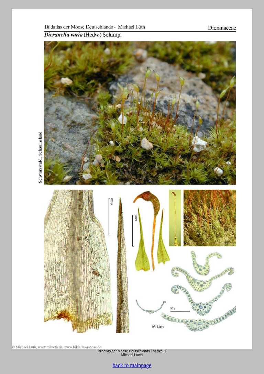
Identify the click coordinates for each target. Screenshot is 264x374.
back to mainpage (132, 365)
